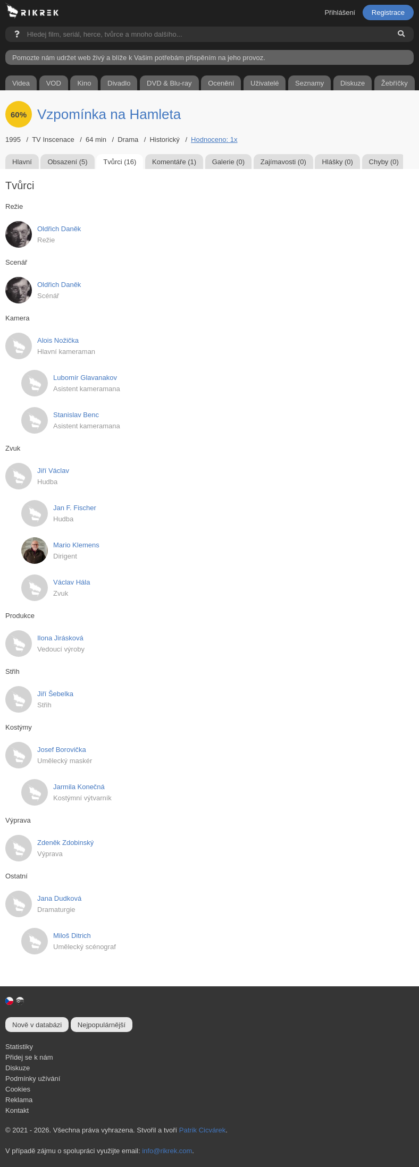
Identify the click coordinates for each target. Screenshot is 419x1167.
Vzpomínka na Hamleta (109, 114)
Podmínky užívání (32, 1079)
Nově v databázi (37, 1025)
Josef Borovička (61, 750)
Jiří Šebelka (55, 694)
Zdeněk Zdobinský (65, 843)
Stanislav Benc (76, 415)
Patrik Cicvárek (202, 1130)
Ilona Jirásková (60, 638)
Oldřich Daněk (59, 229)
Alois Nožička (58, 340)
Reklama (18, 1100)
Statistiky (19, 1047)
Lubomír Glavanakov (85, 378)
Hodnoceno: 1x (214, 139)
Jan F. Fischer (74, 508)
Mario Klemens (76, 545)
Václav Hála (71, 582)
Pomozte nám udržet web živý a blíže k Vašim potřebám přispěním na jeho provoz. (138, 58)
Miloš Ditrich (72, 936)
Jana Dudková (59, 898)
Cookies (17, 1089)
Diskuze (17, 1068)
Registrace (388, 12)
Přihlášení (339, 12)
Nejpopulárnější (101, 1025)
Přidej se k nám (29, 1057)
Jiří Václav (53, 471)
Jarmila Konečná (79, 787)
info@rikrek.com (167, 1151)
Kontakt (17, 1110)
